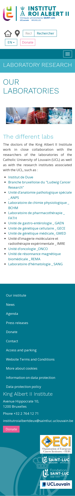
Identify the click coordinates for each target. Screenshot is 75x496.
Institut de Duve (20, 177)
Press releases (17, 322)
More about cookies (21, 368)
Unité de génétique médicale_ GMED (37, 233)
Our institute (16, 295)
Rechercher (45, 33)
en (11, 42)
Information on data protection (30, 377)
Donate (27, 42)
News (10, 304)
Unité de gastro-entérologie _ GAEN (36, 223)
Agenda (12, 313)
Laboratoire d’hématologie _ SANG (35, 264)
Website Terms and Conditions (30, 359)
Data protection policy (23, 386)
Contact (12, 341)
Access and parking (21, 350)
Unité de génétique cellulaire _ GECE (36, 228)
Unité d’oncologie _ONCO (28, 248)
